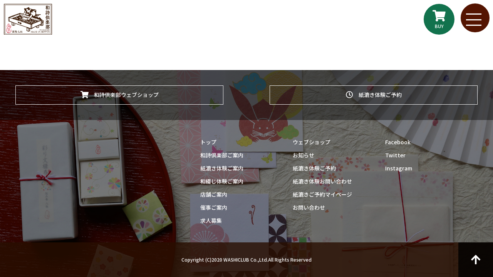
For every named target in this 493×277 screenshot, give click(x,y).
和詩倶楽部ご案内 (221, 155)
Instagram (398, 168)
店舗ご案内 (213, 194)
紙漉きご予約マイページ (322, 194)
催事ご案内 (213, 207)
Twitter (395, 155)
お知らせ (303, 155)
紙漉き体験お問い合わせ (322, 181)
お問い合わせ (309, 207)
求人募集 (211, 220)
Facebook (398, 142)
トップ (208, 142)
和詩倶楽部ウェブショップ (119, 93)
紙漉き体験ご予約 (374, 93)
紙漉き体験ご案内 (221, 168)
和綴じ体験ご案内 (221, 181)
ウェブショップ (311, 142)
